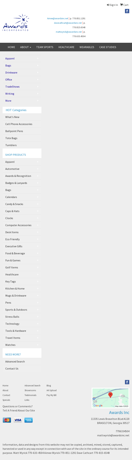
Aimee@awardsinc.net (57, 18)
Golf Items (11, 267)
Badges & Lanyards (16, 183)
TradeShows (12, 86)
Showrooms (30, 390)
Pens (8, 302)
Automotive (12, 169)
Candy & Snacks (14, 204)
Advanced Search (15, 361)
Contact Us (11, 368)
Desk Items (12, 232)
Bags (8, 65)
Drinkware (11, 72)
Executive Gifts (13, 246)
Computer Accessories (18, 225)
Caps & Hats (12, 211)
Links (27, 400)
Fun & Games (12, 260)
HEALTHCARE (66, 47)
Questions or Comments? (18, 406)
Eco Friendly (12, 239)
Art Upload (52, 390)
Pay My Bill (51, 395)
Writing (9, 93)
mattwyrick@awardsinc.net (69, 31)
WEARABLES (87, 47)
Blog (49, 385)
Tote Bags (11, 138)
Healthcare (12, 274)
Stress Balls (12, 316)
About (5, 390)
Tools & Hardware (15, 330)
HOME (11, 47)
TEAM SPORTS (44, 47)
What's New (12, 117)
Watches (10, 345)
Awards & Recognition (18, 176)
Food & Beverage (15, 253)
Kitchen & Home (15, 288)
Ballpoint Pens (14, 131)
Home (5, 385)
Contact (6, 395)
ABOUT (25, 47)
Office (8, 79)
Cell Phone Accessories (18, 124)
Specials (6, 400)
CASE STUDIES (107, 47)
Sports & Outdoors (16, 309)
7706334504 (122, 431)
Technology (12, 323)
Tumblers (11, 145)
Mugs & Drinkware (15, 295)
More (8, 100)
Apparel (10, 58)
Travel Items (12, 337)
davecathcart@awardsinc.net (68, 22)
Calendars (11, 197)
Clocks (9, 218)
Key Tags (10, 281)
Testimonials (30, 395)
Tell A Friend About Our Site (19, 410)
